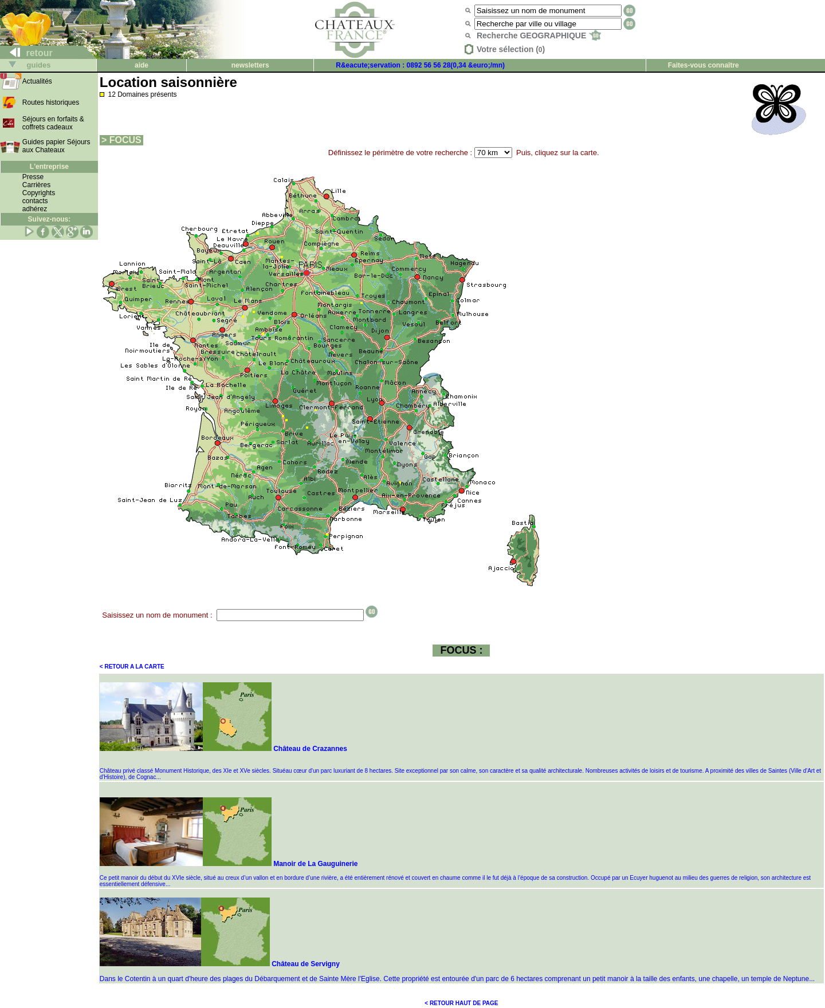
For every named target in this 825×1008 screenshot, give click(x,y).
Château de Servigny (220, 964)
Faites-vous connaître (703, 65)
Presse (33, 177)
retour (27, 53)
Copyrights (38, 193)
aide (141, 65)
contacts (35, 201)
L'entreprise (49, 167)
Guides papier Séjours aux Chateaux (56, 146)
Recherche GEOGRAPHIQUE (539, 35)
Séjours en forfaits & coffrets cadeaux (53, 123)
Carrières (36, 185)
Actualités (37, 81)
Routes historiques (50, 102)
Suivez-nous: (49, 219)
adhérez (34, 209)
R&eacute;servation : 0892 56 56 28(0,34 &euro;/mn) (420, 65)
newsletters (250, 65)
